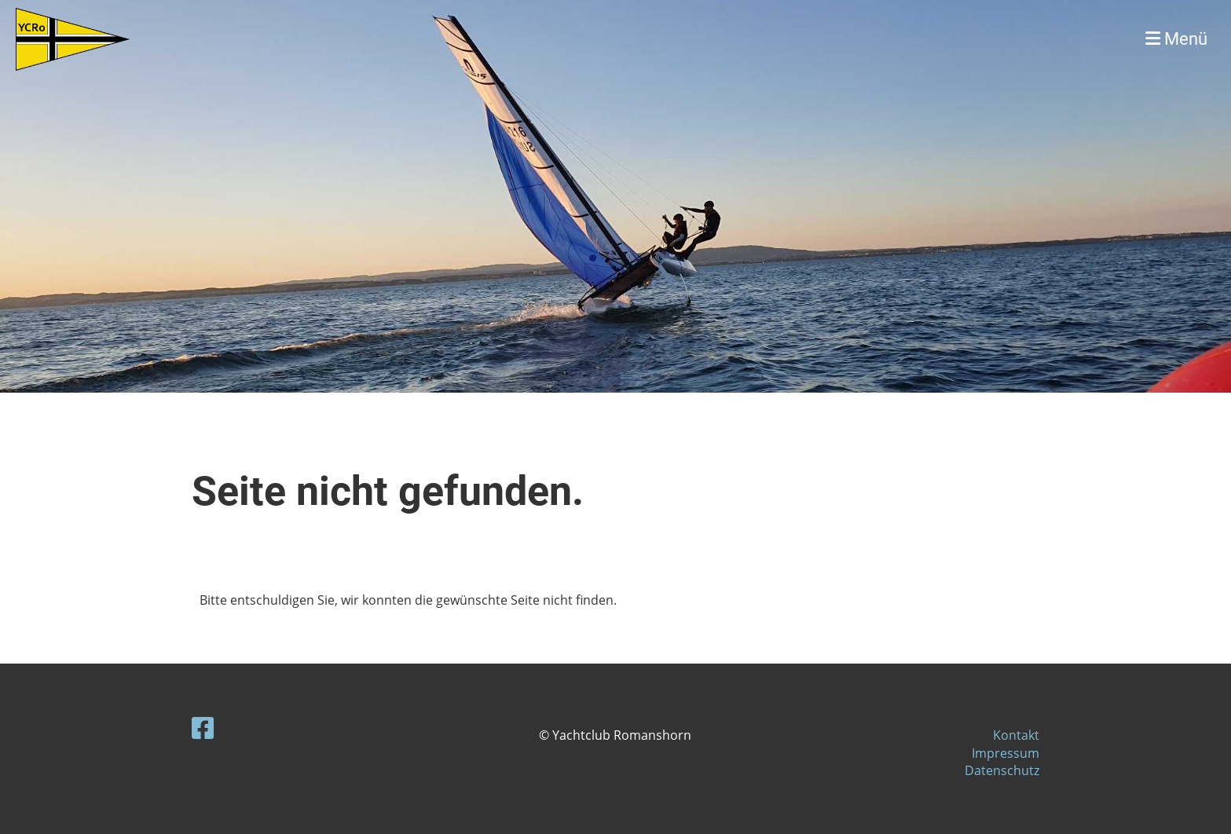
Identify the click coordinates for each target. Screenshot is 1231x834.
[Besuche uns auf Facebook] (203, 727)
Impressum (1005, 753)
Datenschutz (1002, 770)
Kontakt (1016, 735)
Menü (1176, 39)
